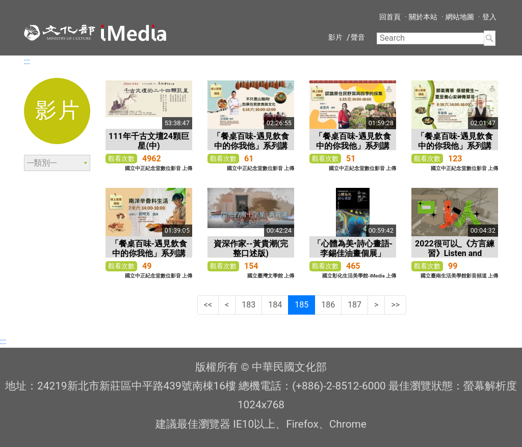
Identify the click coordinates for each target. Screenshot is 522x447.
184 (275, 305)
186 (328, 305)
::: (27, 61)
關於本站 (423, 17)
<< (208, 305)
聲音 (358, 37)
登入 (489, 17)
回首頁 (390, 17)
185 (301, 305)
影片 (335, 37)
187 (354, 305)
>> (395, 305)
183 (248, 305)
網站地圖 (460, 17)
